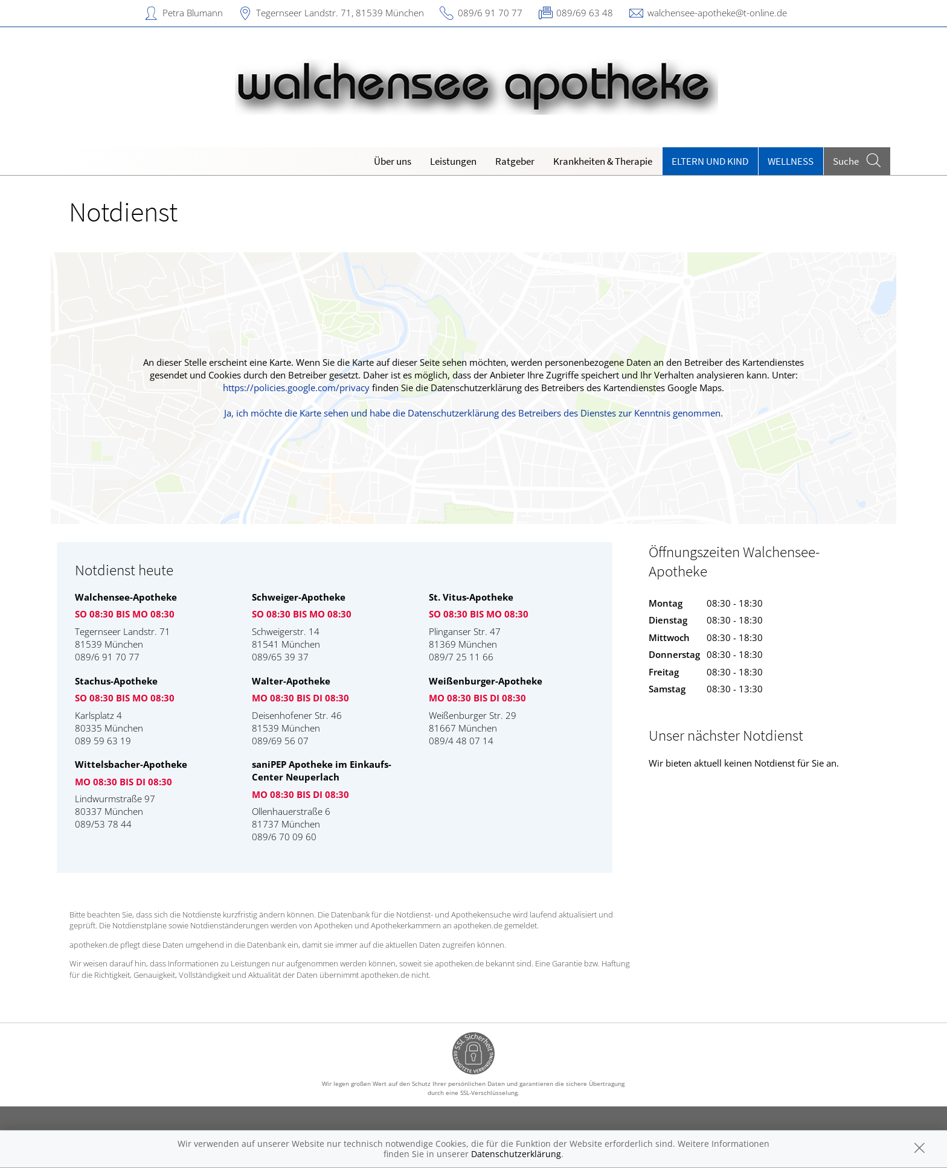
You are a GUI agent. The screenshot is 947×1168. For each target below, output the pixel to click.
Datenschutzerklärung (516, 1154)
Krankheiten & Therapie (602, 161)
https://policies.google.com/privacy (296, 387)
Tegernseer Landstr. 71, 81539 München (340, 13)
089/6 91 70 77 (490, 13)
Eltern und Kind (710, 161)
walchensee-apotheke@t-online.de (717, 13)
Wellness (791, 161)
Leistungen (453, 161)
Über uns (392, 161)
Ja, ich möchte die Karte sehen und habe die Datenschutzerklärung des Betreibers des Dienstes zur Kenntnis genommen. (473, 413)
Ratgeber (514, 161)
